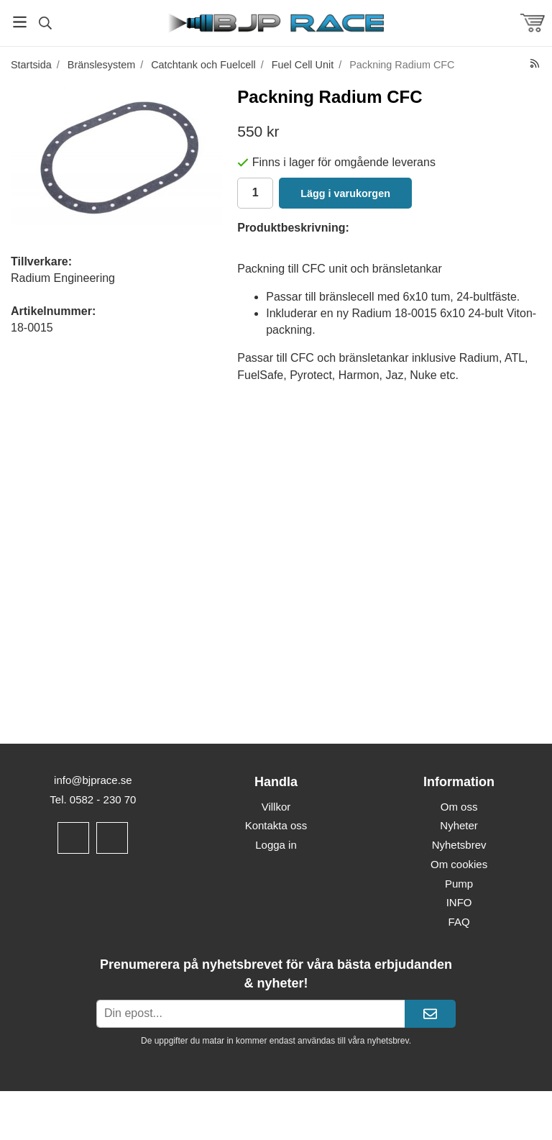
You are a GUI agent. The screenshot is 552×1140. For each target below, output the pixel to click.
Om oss (459, 807)
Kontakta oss (276, 825)
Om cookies (459, 864)
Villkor (276, 807)
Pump (459, 883)
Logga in (276, 845)
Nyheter (459, 825)
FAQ (459, 922)
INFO (459, 902)
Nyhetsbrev (459, 845)
